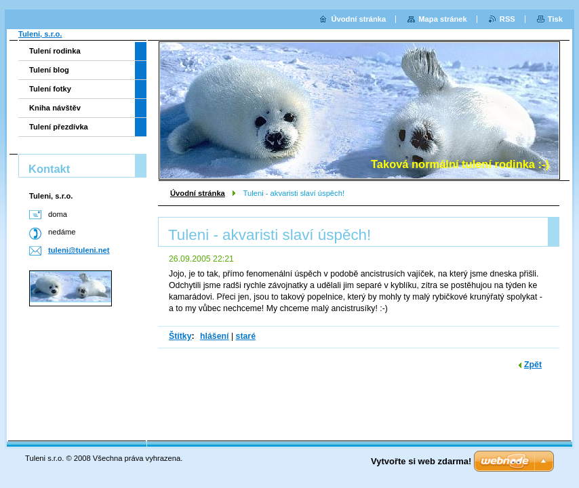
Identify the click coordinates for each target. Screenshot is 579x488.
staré (246, 336)
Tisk (555, 19)
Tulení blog (49, 70)
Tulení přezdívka (58, 127)
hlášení (214, 336)
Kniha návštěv (55, 108)
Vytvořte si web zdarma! (421, 461)
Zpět (533, 364)
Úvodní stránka (197, 193)
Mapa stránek (442, 19)
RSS (507, 19)
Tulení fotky (50, 89)
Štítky (180, 336)
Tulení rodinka (55, 51)
